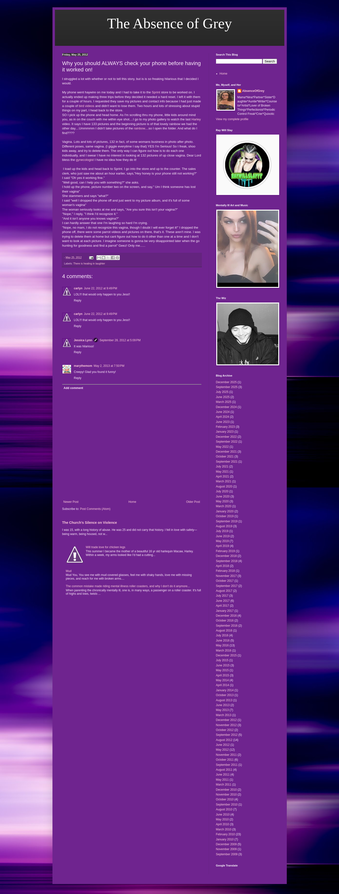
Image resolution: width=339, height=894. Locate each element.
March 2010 (223, 829)
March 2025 (223, 402)
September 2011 (227, 765)
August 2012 (224, 740)
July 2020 (222, 491)
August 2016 (224, 630)
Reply (78, 300)
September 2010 (227, 804)
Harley (196, 119)
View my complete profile (232, 119)
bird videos (86, 106)
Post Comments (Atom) (95, 509)
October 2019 (225, 516)
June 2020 (223, 496)
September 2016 (227, 625)
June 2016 (223, 640)
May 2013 (222, 710)
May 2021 (222, 471)
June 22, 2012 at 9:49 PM (100, 288)
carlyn (78, 288)
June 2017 (223, 600)
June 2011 (223, 774)
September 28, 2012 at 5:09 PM (119, 340)
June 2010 (223, 814)
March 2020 (223, 506)
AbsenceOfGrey (253, 91)
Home (132, 502)
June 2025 (223, 397)
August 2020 (224, 486)
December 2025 (226, 382)
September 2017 (227, 586)
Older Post (193, 502)
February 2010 (225, 834)
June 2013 (223, 705)
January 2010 (225, 839)
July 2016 (222, 635)
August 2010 (224, 809)
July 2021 (222, 466)
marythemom (83, 366)
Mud (69, 571)
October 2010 (225, 799)
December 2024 (226, 407)
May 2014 (222, 680)
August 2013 (224, 700)
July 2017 (222, 595)
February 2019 (225, 551)
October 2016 (225, 620)
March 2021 (223, 481)
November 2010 (226, 794)
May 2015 (222, 670)
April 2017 (222, 605)
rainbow (139, 128)
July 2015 (222, 660)
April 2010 (222, 824)
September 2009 (227, 854)
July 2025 (222, 392)
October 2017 (225, 581)
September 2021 (227, 461)
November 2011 (226, 755)
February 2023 (225, 426)
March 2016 (223, 650)
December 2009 (226, 844)
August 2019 (224, 526)
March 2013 (223, 715)
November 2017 (226, 576)
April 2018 (222, 566)
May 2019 (222, 541)
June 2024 (223, 412)
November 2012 (226, 725)
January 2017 (225, 610)
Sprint (156, 92)
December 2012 (226, 720)
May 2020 (222, 501)
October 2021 (225, 456)
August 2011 (224, 769)
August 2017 (224, 591)
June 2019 (223, 536)
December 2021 (226, 451)
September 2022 (227, 441)
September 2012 (227, 735)
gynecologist (85, 160)
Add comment (73, 388)
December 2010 (226, 789)
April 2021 (222, 476)
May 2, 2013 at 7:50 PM (109, 366)
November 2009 (226, 849)
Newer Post (71, 502)
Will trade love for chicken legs (105, 547)
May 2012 (222, 749)
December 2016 (226, 615)
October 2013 (225, 695)
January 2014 (225, 690)
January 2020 (225, 511)
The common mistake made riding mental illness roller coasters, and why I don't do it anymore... (128, 586)
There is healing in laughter (89, 263)
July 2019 (222, 531)
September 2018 (227, 561)
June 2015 (223, 665)
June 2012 (223, 745)
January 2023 (225, 431)
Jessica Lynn (83, 340)
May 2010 (222, 819)
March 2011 (223, 784)
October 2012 (225, 730)
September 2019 (227, 521)
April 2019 (222, 546)
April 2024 (222, 416)
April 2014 (222, 685)
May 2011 (222, 779)
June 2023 (223, 422)
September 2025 (227, 387)
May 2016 (222, 645)
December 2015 (226, 655)
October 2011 (225, 759)
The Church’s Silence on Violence (89, 523)
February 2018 (225, 571)
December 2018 (226, 556)
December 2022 (226, 436)
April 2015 (222, 675)
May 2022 (222, 446)
